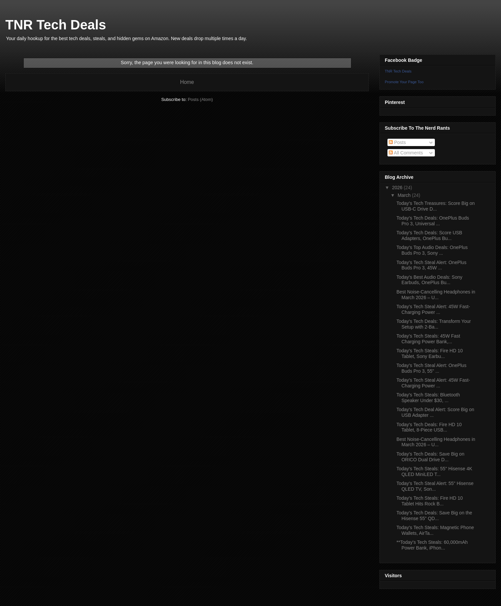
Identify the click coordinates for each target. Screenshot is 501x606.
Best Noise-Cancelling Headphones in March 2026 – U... (435, 294)
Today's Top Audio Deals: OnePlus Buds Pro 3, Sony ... (432, 250)
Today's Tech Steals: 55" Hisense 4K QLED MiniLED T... (434, 471)
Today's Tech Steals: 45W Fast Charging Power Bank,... (428, 338)
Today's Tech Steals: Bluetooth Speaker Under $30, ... (428, 397)
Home (187, 82)
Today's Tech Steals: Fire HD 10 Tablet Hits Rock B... (429, 500)
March (404, 195)
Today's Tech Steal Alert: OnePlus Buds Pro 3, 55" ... (431, 368)
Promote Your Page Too (404, 82)
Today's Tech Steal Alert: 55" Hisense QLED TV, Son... (435, 486)
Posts (397, 142)
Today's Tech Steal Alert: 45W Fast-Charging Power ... (433, 309)
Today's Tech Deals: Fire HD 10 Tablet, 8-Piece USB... (429, 427)
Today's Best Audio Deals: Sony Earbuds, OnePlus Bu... (429, 279)
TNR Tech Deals (55, 24)
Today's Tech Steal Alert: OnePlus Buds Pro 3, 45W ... (431, 265)
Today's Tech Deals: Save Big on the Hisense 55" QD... (434, 515)
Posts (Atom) (200, 99)
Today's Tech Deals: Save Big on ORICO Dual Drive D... (430, 456)
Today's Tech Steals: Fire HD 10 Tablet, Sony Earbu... (429, 353)
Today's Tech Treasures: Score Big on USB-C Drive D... (435, 206)
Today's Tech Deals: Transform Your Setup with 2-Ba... (433, 324)
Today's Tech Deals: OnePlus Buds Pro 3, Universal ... (432, 220)
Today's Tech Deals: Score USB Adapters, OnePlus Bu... (429, 235)
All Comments (406, 152)
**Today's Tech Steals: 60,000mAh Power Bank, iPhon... (432, 545)
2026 (398, 187)
